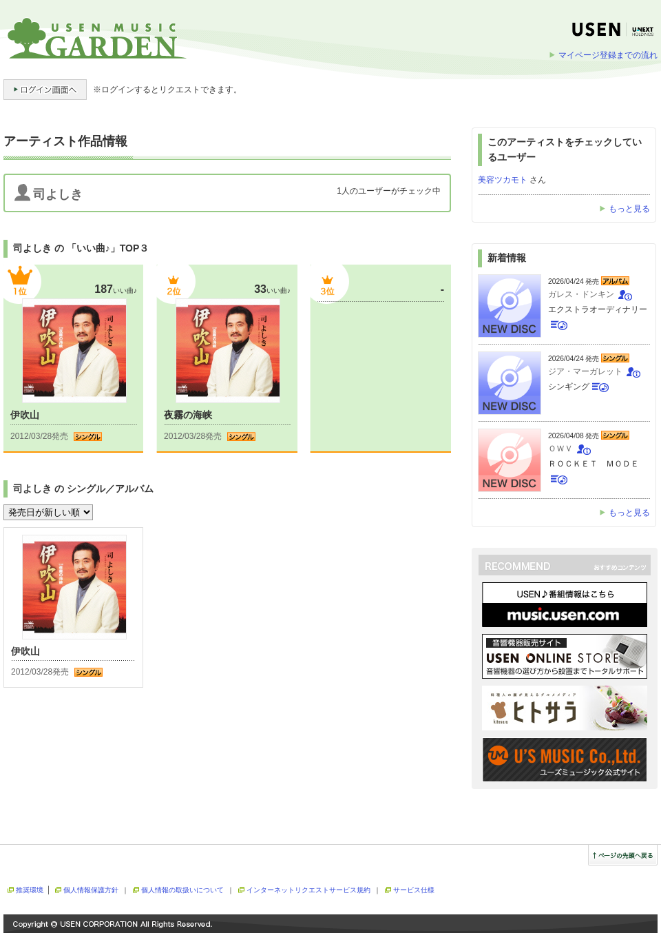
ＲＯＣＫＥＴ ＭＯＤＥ (593, 464)
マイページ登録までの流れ (608, 55)
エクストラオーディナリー (597, 309)
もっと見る (629, 209)
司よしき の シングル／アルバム (83, 488)
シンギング (568, 386)
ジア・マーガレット (585, 371)
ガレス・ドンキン (581, 294)
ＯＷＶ (560, 448)
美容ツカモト (502, 180)
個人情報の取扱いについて (182, 890)
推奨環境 (29, 890)
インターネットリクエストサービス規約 (308, 890)
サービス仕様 (413, 890)
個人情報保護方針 (90, 890)
